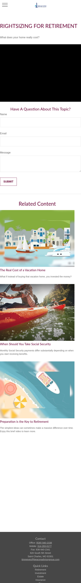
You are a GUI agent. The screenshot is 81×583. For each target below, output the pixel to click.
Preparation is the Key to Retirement (24, 421)
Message (5, 152)
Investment (40, 573)
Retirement (40, 569)
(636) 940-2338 (44, 542)
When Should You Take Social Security (25, 344)
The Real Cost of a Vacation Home (22, 270)
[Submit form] (8, 182)
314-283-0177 (44, 546)
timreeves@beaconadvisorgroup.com (40, 559)
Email (3, 133)
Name (3, 114)
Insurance (40, 580)
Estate (40, 576)
